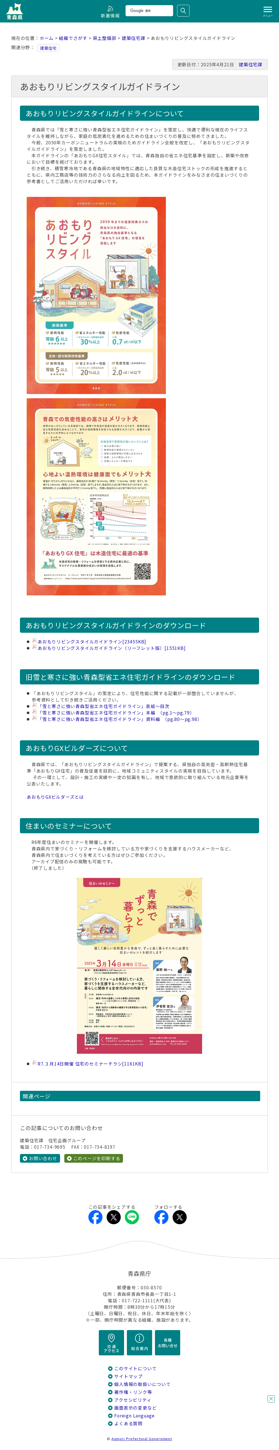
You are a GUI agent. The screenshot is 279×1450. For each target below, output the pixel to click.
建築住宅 (48, 48)
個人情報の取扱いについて (142, 1384)
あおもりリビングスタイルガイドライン (92, 641)
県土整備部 (104, 38)
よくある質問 (128, 1423)
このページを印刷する (96, 1158)
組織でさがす (73, 38)
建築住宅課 (133, 38)
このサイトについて (135, 1368)
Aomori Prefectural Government (141, 1438)
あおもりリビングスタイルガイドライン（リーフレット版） (112, 648)
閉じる (271, 1399)
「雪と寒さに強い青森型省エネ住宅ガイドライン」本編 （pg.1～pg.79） (116, 712)
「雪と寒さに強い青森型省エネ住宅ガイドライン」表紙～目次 (104, 706)
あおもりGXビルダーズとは (55, 797)
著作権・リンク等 (133, 1392)
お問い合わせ (43, 1158)
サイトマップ (128, 1376)
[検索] (148, 10)
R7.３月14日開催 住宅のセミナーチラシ (90, 1063)
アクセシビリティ (132, 1400)
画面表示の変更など (135, 1408)
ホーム (47, 38)
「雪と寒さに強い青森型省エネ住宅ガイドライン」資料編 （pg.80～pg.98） (120, 719)
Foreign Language (134, 1415)
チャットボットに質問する (261, 1413)
